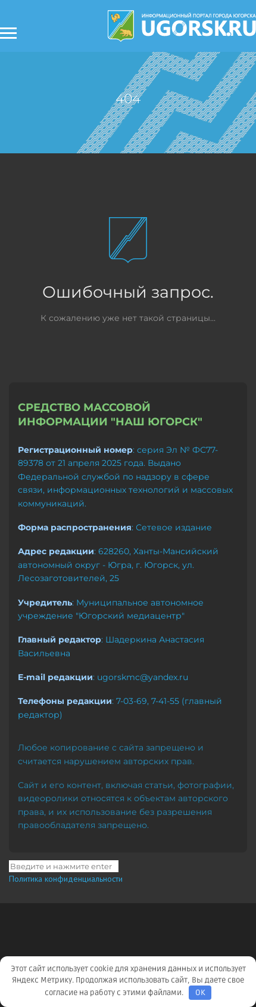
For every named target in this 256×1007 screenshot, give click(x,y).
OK (200, 992)
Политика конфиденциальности (66, 878)
